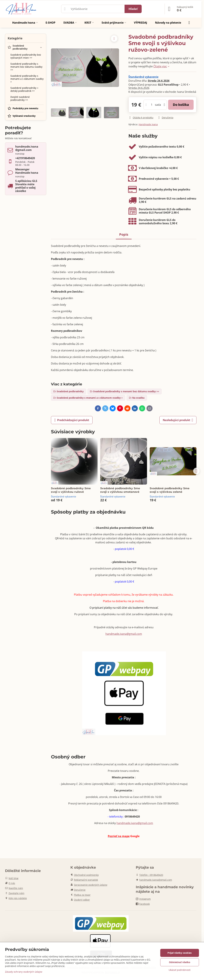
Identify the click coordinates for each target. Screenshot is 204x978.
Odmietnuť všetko (179, 962)
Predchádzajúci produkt (71, 420)
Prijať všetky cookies (179, 952)
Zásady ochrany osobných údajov (23, 971)
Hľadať (133, 9)
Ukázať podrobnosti (180, 969)
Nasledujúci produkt (178, 420)
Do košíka (181, 104)
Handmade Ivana (148, 124)
